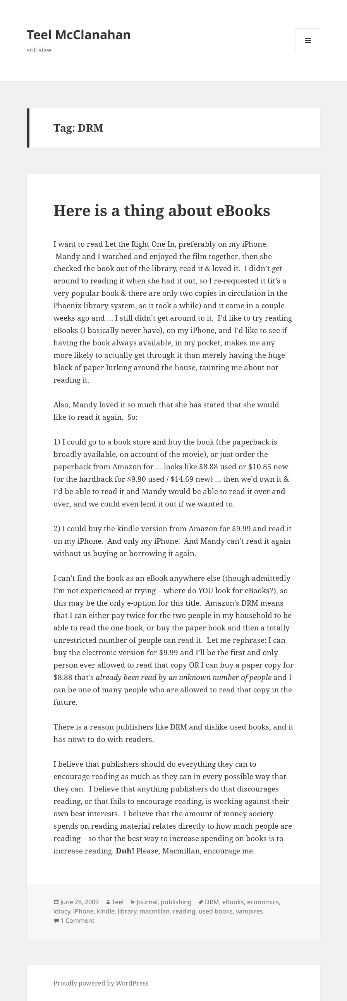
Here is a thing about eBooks (161, 210)
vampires (249, 911)
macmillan (154, 911)
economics (263, 902)
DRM (212, 902)
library (127, 911)
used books (216, 911)
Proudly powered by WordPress (100, 983)
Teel (118, 902)
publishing (176, 902)
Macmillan (181, 851)
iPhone (83, 911)
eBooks (233, 902)
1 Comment (77, 920)
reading (184, 911)
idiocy (61, 911)
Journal (147, 902)
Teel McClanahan (79, 34)
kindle (106, 911)
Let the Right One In (140, 244)
